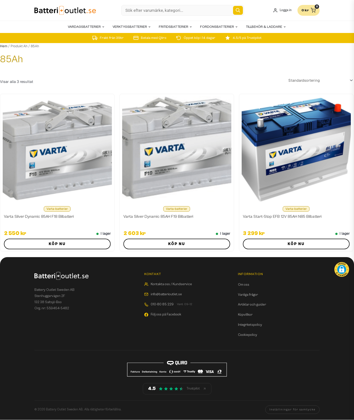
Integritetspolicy (250, 325)
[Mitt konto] (282, 10)
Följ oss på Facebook (162, 314)
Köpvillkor (245, 315)
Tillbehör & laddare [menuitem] (266, 27)
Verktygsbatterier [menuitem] (132, 27)
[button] (341, 269)
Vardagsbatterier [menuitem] (86, 27)
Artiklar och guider (252, 305)
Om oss (243, 285)
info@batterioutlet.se (163, 294)
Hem (3, 46)
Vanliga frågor (248, 295)
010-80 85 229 (168, 304)
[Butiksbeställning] (319, 80)
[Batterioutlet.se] (65, 10)
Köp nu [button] (57, 244)
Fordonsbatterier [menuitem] (219, 27)
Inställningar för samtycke (292, 409)
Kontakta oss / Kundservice (168, 284)
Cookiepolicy (247, 335)
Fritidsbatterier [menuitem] (175, 27)
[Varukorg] (308, 10)
